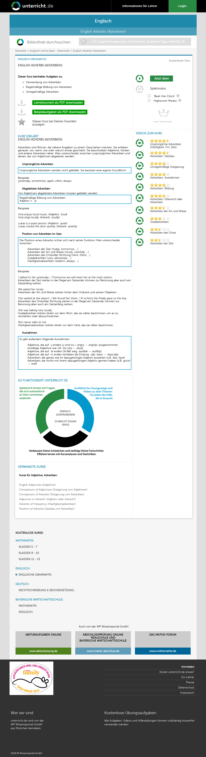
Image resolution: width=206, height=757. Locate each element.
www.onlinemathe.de (162, 651)
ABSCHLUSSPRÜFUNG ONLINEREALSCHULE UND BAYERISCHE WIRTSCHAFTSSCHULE (103, 637)
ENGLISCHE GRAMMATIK (35, 574)
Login (183, 6)
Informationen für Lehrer (139, 6)
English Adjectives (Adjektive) (37, 484)
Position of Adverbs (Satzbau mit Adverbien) (46, 508)
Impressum (187, 692)
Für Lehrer (187, 677)
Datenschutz (186, 687)
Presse (190, 682)
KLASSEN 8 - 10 (29, 553)
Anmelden (187, 666)
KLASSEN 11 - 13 (29, 559)
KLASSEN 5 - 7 (28, 546)
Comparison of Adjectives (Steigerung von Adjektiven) (53, 489)
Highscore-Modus (165, 100)
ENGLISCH (26, 612)
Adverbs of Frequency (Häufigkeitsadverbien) (47, 503)
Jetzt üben (161, 78)
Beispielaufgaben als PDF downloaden (60, 112)
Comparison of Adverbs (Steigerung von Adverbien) (51, 494)
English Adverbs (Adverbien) (89, 50)
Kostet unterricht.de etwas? (176, 671)
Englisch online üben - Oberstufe (49, 50)
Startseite (20, 50)
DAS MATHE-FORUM (162, 634)
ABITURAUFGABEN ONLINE (43, 634)
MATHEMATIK (27, 605)
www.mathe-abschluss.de (103, 651)
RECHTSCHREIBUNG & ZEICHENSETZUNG (46, 590)
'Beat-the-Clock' (164, 96)
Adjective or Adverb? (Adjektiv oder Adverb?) (47, 499)
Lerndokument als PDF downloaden (58, 102)
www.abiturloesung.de (43, 651)
